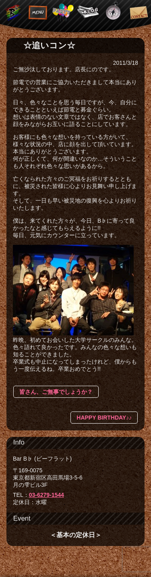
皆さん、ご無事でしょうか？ (56, 392)
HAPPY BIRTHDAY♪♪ (104, 417)
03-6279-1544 (46, 495)
